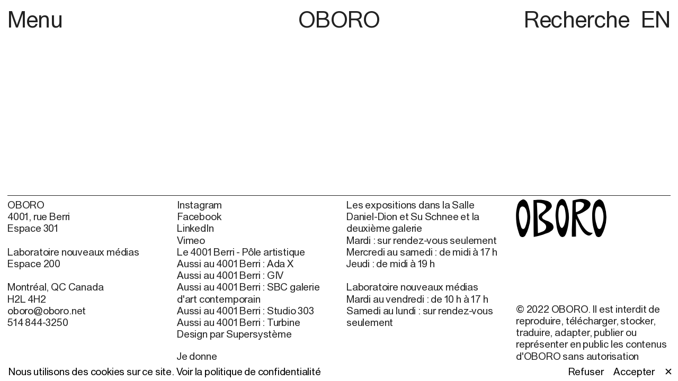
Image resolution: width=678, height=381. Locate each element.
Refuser (586, 371)
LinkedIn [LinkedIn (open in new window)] (195, 228)
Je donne (197, 356)
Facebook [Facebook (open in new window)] (199, 216)
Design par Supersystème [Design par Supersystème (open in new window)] (234, 334)
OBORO (339, 19)
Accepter (633, 371)
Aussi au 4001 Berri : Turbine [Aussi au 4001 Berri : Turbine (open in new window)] (238, 322)
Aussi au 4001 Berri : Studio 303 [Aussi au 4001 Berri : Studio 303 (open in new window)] (245, 310)
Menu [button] (35, 19)
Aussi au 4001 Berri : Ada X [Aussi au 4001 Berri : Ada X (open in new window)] (235, 263)
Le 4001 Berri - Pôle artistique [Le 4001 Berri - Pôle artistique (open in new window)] (241, 252)
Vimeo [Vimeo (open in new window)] (191, 240)
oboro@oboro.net (46, 310)
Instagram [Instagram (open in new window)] (199, 205)
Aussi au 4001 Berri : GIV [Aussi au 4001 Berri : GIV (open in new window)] (230, 275)
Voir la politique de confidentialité (248, 371)
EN (656, 19)
